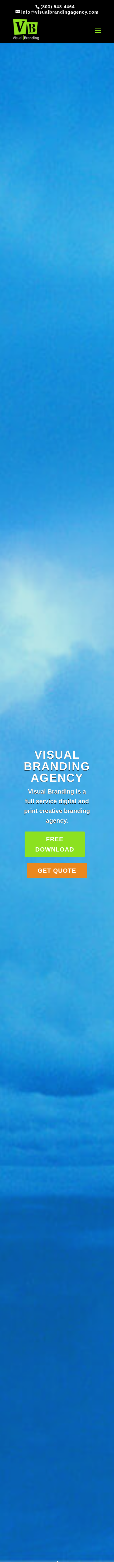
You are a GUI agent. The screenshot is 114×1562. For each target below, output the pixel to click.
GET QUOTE (57, 870)
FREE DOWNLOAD (54, 844)
